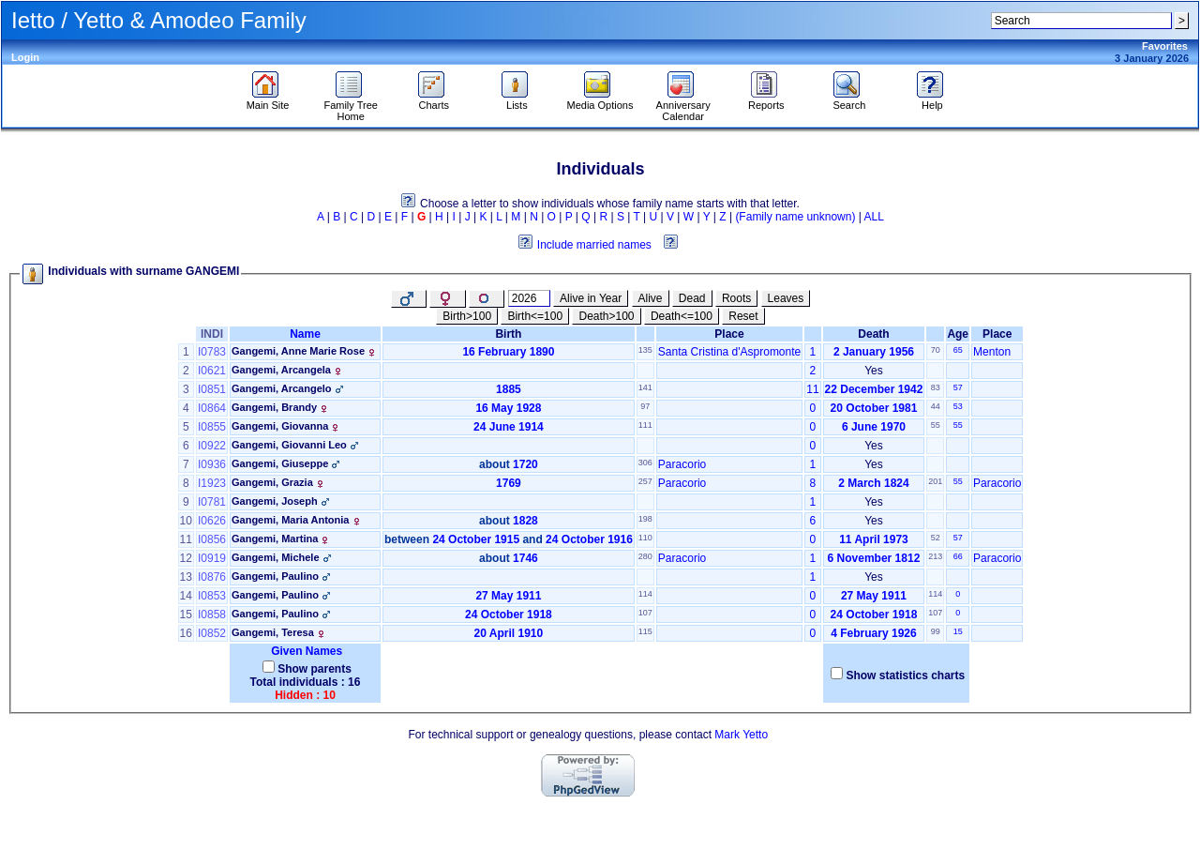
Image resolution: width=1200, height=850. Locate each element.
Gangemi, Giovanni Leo (289, 444)
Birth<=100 (534, 316)
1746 (525, 558)
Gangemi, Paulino (275, 576)
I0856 (212, 539)
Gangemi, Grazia (272, 482)
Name (305, 334)
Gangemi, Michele (276, 557)
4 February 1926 (873, 633)
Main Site (268, 100)
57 (958, 387)
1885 (508, 389)
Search (849, 100)
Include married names (594, 244)
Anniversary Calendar (683, 106)
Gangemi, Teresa (273, 632)
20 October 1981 (874, 408)
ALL (874, 216)
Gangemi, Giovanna (280, 426)
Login (25, 57)
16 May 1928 (508, 408)
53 (958, 406)
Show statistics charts (905, 675)
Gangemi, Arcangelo (282, 388)
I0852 (212, 633)
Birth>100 (466, 316)
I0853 (212, 595)
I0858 (212, 614)
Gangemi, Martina (275, 538)
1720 (525, 464)
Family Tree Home (350, 106)
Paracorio (682, 464)
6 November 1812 (874, 558)
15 (958, 631)
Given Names (305, 651)
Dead (692, 298)
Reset (743, 316)
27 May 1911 (508, 595)
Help (932, 100)
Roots (736, 298)
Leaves (786, 298)
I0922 (212, 445)
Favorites (1165, 46)
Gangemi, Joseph (275, 501)
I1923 (212, 483)
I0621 (212, 370)
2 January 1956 (873, 351)
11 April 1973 (873, 539)
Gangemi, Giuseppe (280, 463)
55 (958, 425)
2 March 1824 (873, 483)
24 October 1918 (508, 614)
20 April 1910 (509, 633)
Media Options (600, 100)
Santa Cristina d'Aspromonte (729, 351)
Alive (650, 298)
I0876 (212, 577)
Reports (766, 100)
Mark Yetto (741, 734)
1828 (525, 520)
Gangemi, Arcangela (281, 369)
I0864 (212, 408)
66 (958, 556)
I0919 (212, 558)
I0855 (212, 426)
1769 (508, 483)
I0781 (212, 501)
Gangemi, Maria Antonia (291, 519)
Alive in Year (591, 298)
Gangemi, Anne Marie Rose (298, 351)
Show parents (315, 668)
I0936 (212, 464)
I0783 (212, 351)
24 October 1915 (475, 539)
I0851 (212, 389)
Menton (992, 351)
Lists (517, 100)
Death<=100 (681, 316)
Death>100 (606, 316)
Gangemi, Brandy (274, 407)
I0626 (212, 520)
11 (812, 389)
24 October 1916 (589, 539)
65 (958, 350)
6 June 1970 (874, 426)
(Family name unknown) (795, 216)
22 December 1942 (874, 389)
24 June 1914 (508, 426)
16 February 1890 (508, 351)
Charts (433, 100)
